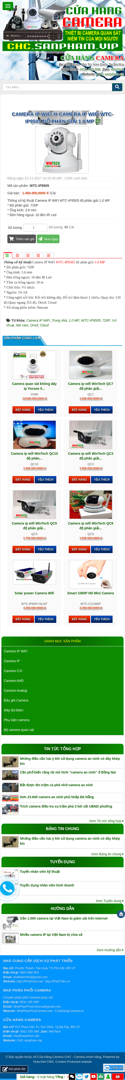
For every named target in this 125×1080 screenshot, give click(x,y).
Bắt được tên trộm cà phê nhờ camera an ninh (56, 785)
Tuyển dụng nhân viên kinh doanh (47, 885)
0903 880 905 (29, 972)
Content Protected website (73, 1061)
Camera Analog (15, 690)
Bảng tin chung (62, 829)
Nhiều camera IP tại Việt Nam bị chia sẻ (51, 935)
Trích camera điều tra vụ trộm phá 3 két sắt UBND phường (66, 806)
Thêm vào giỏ (21, 239)
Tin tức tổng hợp (62, 749)
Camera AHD (13, 681)
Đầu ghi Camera (16, 700)
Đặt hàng (23, 410)
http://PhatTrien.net (30, 981)
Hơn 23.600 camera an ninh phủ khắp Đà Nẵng (57, 797)
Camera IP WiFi (16, 651)
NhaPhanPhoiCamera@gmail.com (37, 1006)
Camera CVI (13, 671)
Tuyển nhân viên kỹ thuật (40, 871)
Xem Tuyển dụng (110, 901)
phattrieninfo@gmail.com (30, 977)
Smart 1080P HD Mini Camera (90, 593)
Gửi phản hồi (14, 1069)
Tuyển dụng (62, 862)
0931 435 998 (90, 69)
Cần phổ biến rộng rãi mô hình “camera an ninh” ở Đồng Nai (68, 772)
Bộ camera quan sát (19, 730)
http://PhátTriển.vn (57, 981)
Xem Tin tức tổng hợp (106, 821)
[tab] (7, 255)
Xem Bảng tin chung (107, 854)
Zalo (79, 1076)
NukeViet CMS (43, 1061)
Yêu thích (45, 410)
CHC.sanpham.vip (110, 74)
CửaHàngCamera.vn (69, 1011)
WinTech (117, 69)
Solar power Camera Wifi (34, 593)
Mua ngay (48, 239)
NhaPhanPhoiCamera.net (34, 1011)
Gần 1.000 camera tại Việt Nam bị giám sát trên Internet (64, 918)
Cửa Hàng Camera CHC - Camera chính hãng (69, 1057)
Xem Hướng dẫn (110, 950)
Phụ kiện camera (16, 720)
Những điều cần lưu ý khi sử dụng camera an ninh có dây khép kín (70, 761)
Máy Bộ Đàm (13, 710)
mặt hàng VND (53, 1077)
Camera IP (12, 661)
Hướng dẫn (62, 909)
